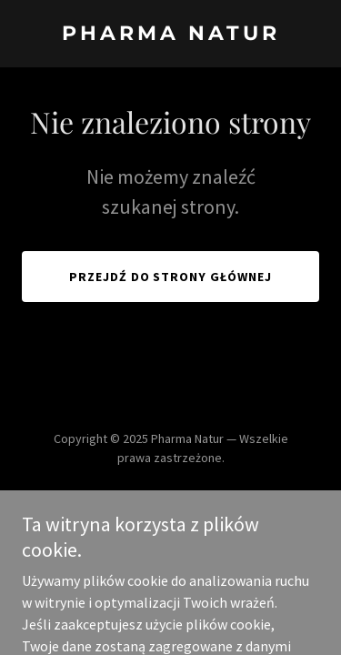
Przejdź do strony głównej (171, 276)
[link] (170, 34)
